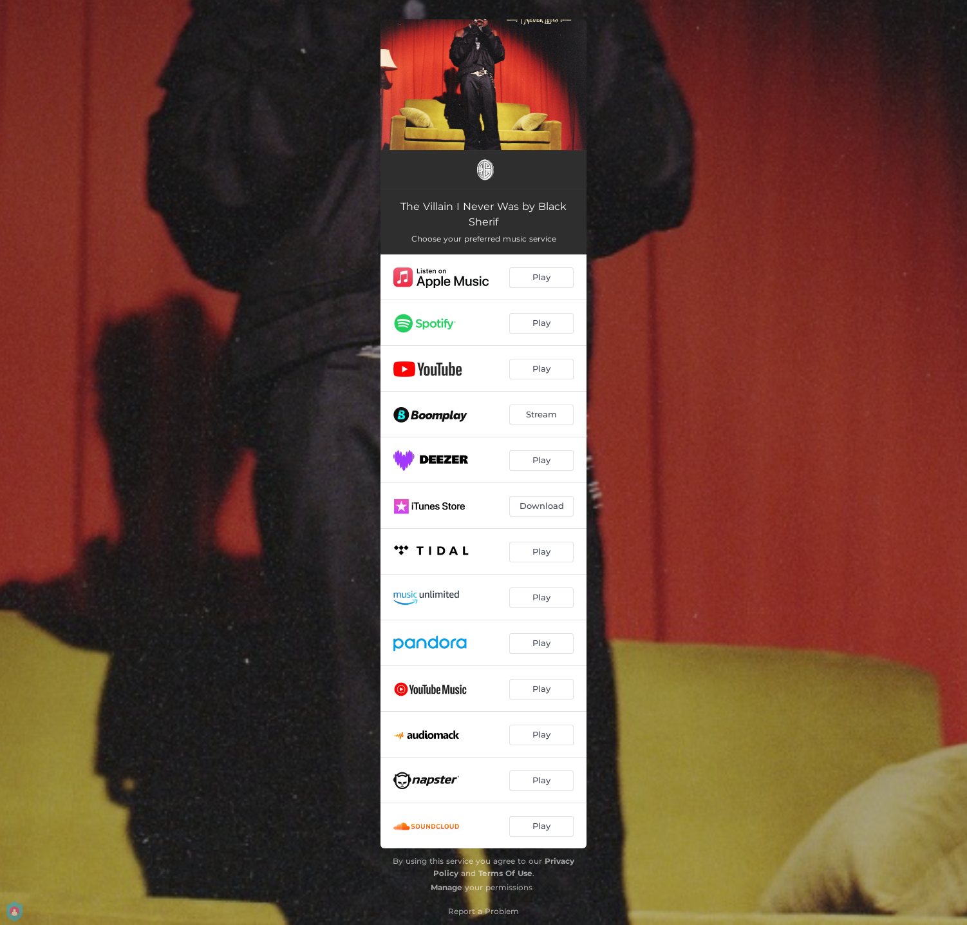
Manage (446, 887)
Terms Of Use (505, 873)
